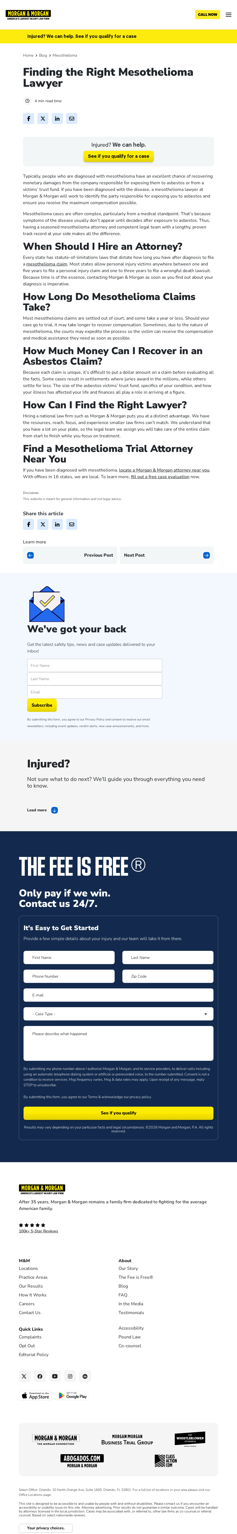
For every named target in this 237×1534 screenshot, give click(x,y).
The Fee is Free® (135, 1277)
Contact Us (30, 1313)
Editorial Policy (33, 1355)
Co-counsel (129, 1346)
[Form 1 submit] (118, 1113)
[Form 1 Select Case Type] (118, 1013)
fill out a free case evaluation (160, 477)
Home (28, 55)
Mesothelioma (65, 55)
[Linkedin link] (85, 1376)
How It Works (33, 1295)
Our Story (128, 1268)
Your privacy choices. (46, 1528)
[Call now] (207, 14)
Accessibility (131, 1328)
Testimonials (131, 1313)
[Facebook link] (40, 1376)
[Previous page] (70, 555)
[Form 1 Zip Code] (167, 976)
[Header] (28, 14)
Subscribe (42, 705)
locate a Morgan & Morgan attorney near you (164, 470)
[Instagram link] (70, 1376)
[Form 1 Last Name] (167, 957)
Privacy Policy (95, 719)
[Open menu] (228, 15)
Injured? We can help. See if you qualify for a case (81, 36)
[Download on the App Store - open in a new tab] (36, 1395)
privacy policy (140, 1096)
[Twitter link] (25, 1376)
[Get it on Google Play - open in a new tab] (73, 1395)
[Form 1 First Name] (69, 957)
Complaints (30, 1337)
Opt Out (27, 1346)
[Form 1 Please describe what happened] (118, 1043)
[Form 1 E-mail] (118, 995)
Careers (27, 1304)
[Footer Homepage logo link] (118, 1189)
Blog (43, 55)
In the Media (130, 1304)
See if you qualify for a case (118, 156)
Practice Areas (33, 1277)
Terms (92, 1096)
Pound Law (129, 1337)
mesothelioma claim (46, 264)
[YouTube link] (55, 1376)
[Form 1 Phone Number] (69, 976)
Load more (37, 810)
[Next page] (167, 555)
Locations (28, 1268)
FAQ (122, 1295)
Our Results (31, 1286)
